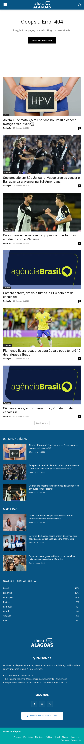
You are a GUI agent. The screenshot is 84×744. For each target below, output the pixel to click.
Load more (42, 423)
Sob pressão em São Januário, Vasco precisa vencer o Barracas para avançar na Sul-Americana (41, 179)
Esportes (7, 172)
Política (7, 288)
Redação (7, 128)
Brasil (6, 115)
